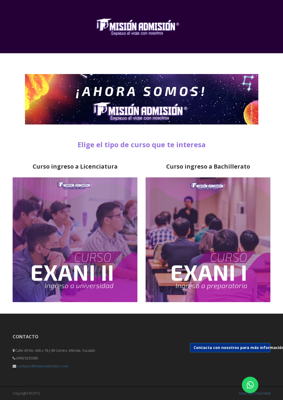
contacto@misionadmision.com (42, 366)
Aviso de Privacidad (254, 393)
